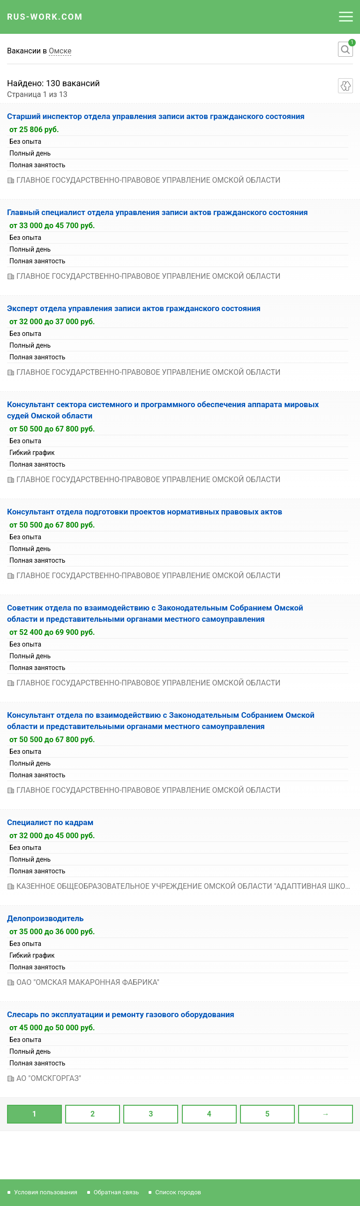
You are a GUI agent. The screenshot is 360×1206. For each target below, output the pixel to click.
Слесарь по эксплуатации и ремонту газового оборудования (120, 1014)
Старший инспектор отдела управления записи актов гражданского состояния (156, 116)
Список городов (178, 1192)
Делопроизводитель (45, 918)
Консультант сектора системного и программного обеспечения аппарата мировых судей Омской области (163, 410)
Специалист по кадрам (50, 822)
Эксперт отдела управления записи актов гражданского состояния (134, 308)
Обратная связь (116, 1192)
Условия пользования (45, 1192)
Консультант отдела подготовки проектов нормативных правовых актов (144, 511)
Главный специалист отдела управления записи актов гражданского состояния (157, 212)
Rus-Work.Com (45, 17)
